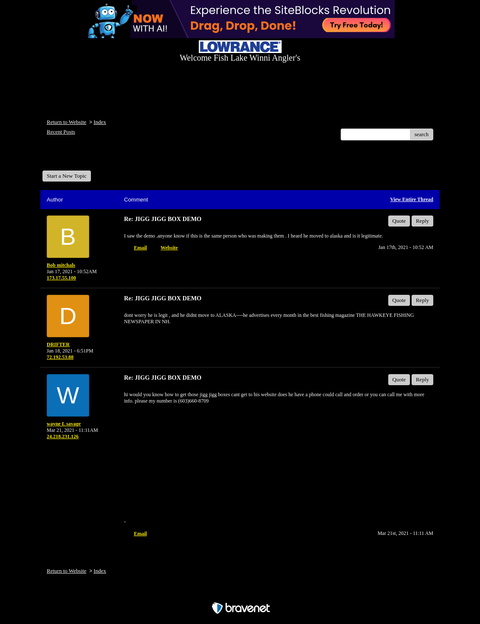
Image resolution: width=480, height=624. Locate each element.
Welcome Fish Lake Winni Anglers (88, 158)
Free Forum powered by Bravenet (240, 593)
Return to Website (66, 122)
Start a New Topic (67, 176)
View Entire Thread (411, 199)
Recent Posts (61, 132)
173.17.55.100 (61, 278)
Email (140, 248)
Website (169, 248)
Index (99, 122)
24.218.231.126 (63, 436)
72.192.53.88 (60, 357)
